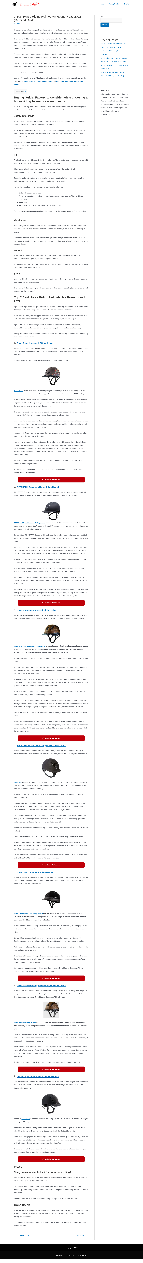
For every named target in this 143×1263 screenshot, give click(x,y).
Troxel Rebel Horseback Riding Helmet (39, 81)
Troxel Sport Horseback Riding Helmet (39, 875)
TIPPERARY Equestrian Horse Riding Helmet (43, 490)
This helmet (18, 785)
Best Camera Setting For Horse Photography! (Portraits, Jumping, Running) (113, 51)
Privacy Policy (81, 1259)
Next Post (80, 1239)
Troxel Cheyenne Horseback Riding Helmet (42, 613)
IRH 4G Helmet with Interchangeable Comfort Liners (47, 748)
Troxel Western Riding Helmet (26, 1026)
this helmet (25, 1122)
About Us (60, 1259)
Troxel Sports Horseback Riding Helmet (30, 917)
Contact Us (70, 1259)
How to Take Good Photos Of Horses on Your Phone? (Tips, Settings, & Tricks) (114, 61)
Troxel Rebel (19, 391)
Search (103, 16)
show (24, 91)
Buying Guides (114, 4)
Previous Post (23, 1239)
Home (104, 4)
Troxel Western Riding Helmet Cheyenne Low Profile (47, 988)
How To (126, 4)
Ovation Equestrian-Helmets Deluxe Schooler (43, 1079)
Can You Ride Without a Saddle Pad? (114, 44)
